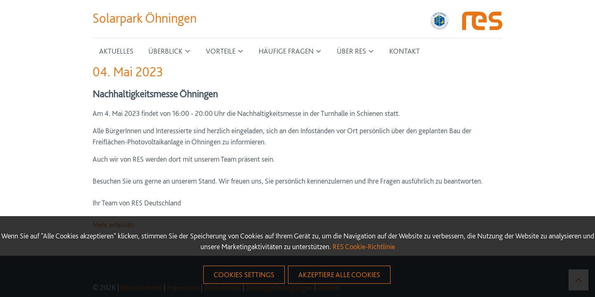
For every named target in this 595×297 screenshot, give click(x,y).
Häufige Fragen (286, 51)
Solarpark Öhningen (145, 18)
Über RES (351, 51)
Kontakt (404, 51)
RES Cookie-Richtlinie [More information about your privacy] (364, 246)
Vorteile (221, 51)
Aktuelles (116, 51)
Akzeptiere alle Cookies (339, 274)
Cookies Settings (244, 274)
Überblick (165, 51)
